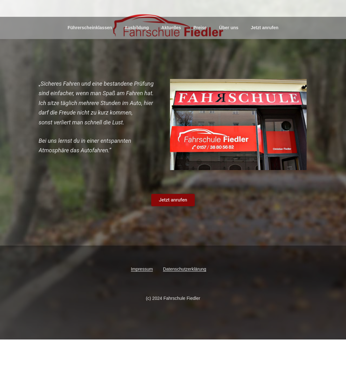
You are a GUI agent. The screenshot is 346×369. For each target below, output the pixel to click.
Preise (200, 57)
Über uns (229, 57)
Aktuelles (171, 57)
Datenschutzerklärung (184, 298)
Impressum (142, 298)
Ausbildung (137, 57)
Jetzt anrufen (264, 57)
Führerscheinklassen (90, 57)
